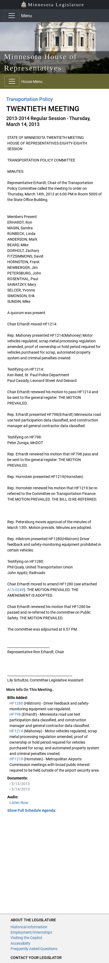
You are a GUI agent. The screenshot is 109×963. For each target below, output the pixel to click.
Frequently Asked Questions (34, 949)
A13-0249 (15, 590)
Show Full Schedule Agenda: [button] (31, 810)
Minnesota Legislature (52, 4)
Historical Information (29, 927)
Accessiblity (20, 943)
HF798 (15, 714)
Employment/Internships (31, 932)
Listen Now (18, 802)
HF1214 (16, 731)
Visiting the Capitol (26, 938)
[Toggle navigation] (11, 15)
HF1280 (16, 703)
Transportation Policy (29, 99)
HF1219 (16, 759)
